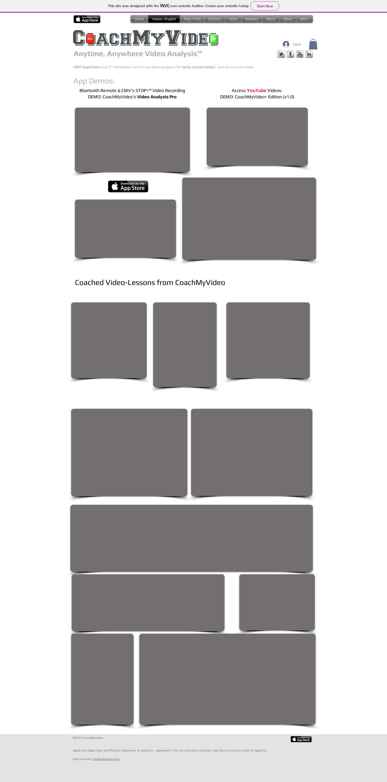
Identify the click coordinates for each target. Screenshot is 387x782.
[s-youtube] (299, 54)
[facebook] (290, 54)
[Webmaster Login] (92, 779)
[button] (313, 44)
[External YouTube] (257, 136)
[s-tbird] (281, 54)
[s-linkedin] (309, 54)
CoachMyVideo (93, 738)
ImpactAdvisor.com (106, 759)
